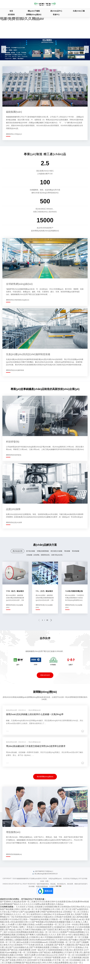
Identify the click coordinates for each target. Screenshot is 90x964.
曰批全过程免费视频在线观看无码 (24, 932)
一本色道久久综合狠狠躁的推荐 (38, 927)
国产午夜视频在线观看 (40, 947)
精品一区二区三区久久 (50, 932)
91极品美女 (48, 917)
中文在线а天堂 (15, 919)
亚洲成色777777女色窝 (25, 945)
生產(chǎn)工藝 (79, 11)
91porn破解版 (11, 952)
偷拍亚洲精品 (79, 935)
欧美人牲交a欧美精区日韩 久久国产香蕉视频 (24, 922)
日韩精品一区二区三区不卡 (63, 947)
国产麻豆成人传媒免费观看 (19, 950)
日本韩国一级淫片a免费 (25, 955)
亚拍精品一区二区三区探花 (76, 912)
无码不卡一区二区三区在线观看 (72, 955)
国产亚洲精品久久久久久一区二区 (14, 914)
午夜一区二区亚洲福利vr (28, 952)
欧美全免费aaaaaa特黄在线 (42, 940)
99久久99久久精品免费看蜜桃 (56, 963)
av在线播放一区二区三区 (54, 924)
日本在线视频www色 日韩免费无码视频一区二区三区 (53, 942)
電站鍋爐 (67, 551)
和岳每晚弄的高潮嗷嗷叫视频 (58, 922)
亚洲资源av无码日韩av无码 (73, 907)
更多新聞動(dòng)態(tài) (45, 776)
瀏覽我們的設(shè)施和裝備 (15, 370)
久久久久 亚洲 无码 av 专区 (61, 935)
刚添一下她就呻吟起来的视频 (36, 919)
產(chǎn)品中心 (56, 11)
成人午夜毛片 (13, 912)
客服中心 (56, 14)
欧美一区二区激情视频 (72, 957)
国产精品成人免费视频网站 (52, 952)
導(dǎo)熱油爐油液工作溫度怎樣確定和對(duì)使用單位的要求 (35, 746)
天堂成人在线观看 (35, 907)
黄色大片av (8, 945)
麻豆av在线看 (23, 942)
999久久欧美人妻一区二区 (26, 909)
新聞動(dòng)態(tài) (33, 14)
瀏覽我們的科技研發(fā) (13, 455)
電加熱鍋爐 (75, 551)
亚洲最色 (21, 935)
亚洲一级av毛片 (39, 950)
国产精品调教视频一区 (76, 930)
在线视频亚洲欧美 (52, 907)
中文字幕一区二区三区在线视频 (66, 960)
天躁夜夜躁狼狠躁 (55, 950)
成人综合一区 (76, 963)
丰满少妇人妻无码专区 (74, 950)
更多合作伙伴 (45, 675)
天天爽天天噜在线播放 (32, 930)
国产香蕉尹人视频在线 (65, 945)
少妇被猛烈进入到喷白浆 (64, 927)
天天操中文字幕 (72, 952)
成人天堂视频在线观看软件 (52, 937)
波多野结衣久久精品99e (41, 914)
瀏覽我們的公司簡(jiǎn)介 (14, 134)
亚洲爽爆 (17, 963)
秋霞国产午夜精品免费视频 (72, 932)
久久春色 (76, 922)
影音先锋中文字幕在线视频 (40, 960)
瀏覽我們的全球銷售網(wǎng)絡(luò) (17, 300)
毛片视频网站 (45, 909)
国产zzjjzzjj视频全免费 (30, 912)
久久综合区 (21, 907)
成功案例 (11, 14)
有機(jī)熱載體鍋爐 (43, 551)
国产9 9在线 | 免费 (15, 927)
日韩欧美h (34, 937)
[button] (86, 49)
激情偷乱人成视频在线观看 (17, 940)
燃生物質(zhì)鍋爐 (56, 551)
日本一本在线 (72, 924)
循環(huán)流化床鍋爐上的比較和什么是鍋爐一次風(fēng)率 (34, 714)
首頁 (11, 11)
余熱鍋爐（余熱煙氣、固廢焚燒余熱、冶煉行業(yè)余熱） (45, 555)
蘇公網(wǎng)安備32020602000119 (45, 874)
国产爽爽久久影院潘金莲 (36, 935)
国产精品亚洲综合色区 (32, 963)
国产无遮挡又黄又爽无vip (54, 930)
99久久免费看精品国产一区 (25, 957)
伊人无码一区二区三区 (62, 909)
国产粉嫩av (74, 940)
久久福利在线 (62, 940)
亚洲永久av (76, 919)
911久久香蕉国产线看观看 (49, 957)
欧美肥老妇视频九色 (20, 937)
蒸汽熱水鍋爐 (30, 551)
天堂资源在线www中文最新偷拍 (28, 917)
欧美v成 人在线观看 (45, 945)
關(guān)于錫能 (34, 11)
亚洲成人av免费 (35, 924)
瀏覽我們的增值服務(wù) (14, 854)
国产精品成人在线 (13, 930)
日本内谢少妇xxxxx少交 (47, 955)
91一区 (10, 917)
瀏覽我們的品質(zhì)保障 (14, 522)
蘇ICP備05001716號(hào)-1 (43, 871)
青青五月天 (22, 960)
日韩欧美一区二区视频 (60, 919)
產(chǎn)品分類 (17, 551)
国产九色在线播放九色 (19, 947)
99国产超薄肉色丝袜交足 (52, 912)
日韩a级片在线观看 (63, 917)
